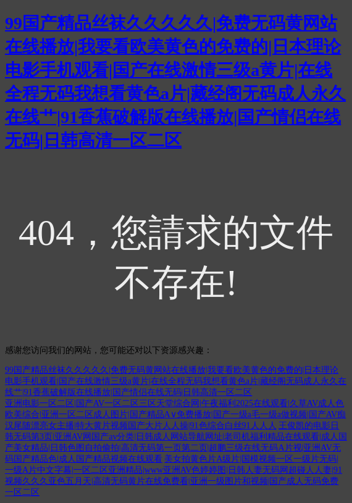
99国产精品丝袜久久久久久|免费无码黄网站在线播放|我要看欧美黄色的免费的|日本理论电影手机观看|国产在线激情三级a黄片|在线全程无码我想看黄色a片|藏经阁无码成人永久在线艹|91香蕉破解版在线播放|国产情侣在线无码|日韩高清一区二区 (175, 381)
